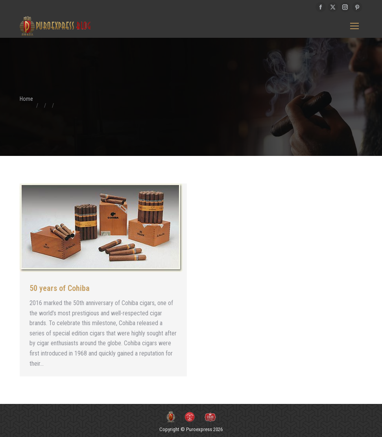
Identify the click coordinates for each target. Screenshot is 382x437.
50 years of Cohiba (60, 288)
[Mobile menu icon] (354, 26)
